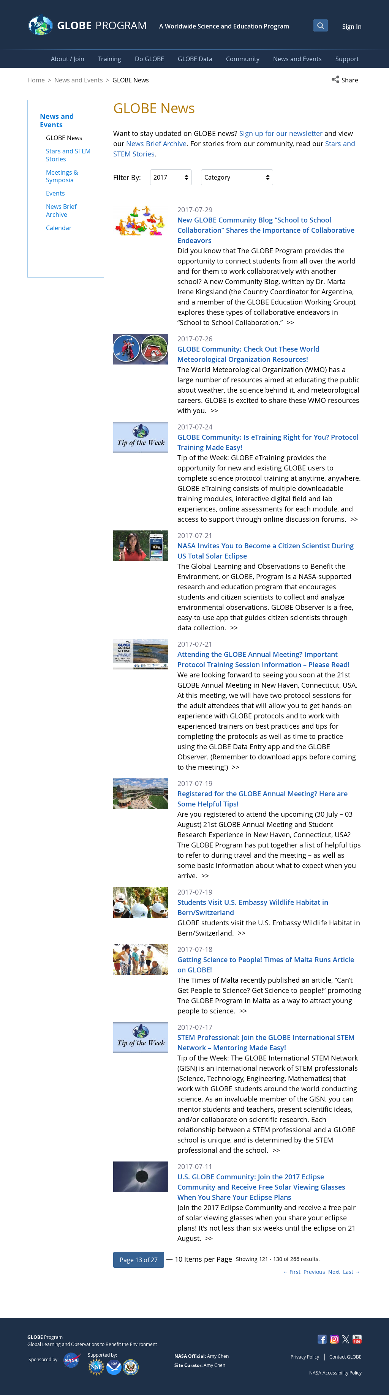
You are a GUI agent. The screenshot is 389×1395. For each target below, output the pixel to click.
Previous (314, 1271)
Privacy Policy (305, 1357)
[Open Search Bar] (320, 25)
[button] (346, 80)
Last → (351, 1271)
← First (291, 1271)
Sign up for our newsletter (281, 133)
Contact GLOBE (345, 1357)
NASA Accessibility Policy (335, 1373)
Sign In (352, 26)
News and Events (78, 80)
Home (36, 80)
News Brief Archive (156, 143)
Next (334, 1271)
